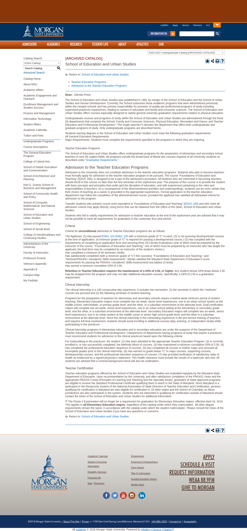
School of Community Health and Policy (41, 195)
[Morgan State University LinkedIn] (142, 498)
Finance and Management (39, 113)
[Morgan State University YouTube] (123, 498)
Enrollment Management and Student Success (41, 106)
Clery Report (137, 467)
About (122, 44)
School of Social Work (37, 229)
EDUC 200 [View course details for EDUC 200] (190, 203)
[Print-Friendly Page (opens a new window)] (217, 61)
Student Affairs (32, 124)
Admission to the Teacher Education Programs (99, 85)
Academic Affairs (34, 89)
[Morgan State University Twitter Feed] (115, 498)
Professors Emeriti (35, 258)
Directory (197, 25)
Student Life (100, 44)
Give (161, 44)
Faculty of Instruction (36, 252)
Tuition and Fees (34, 135)
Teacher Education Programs (88, 82)
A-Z (208, 25)
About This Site (71, 521)
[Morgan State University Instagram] (132, 498)
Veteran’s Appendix (35, 263)
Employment (137, 456)
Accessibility (190, 521)
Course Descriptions (36, 146)
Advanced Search (34, 72)
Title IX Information (140, 473)
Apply (175, 25)
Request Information (192, 472)
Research (76, 44)
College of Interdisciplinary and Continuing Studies (42, 236)
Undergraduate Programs (39, 141)
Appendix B (30, 269)
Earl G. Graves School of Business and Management (40, 186)
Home (51, 31)
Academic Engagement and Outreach (40, 97)
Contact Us (175, 521)
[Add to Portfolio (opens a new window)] (207, 61)
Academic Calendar (35, 129)
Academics (53, 44)
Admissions (29, 44)
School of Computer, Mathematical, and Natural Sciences (39, 206)
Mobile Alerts (137, 484)
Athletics (142, 44)
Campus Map (32, 274)
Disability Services (97, 472)
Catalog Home (32, 78)
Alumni (185, 25)
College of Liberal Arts (37, 161)
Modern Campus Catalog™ (157, 529)
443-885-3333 (159, 521)
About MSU (30, 84)
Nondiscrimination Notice (144, 479)
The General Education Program (37, 154)
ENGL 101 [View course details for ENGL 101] (108, 236)
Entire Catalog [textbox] (33, 63)
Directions (99, 483)
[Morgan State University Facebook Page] (106, 498)
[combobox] (186, 52)
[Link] (217, 25)
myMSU (164, 25)
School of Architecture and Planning (39, 177)
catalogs (81, 529)
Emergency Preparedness (144, 462)
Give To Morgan (198, 488)
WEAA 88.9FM (202, 480)
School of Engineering (37, 223)
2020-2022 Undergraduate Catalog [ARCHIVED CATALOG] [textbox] (182, 52)
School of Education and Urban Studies (38, 216)
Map (90, 483)
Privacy (85, 521)
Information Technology (38, 118)
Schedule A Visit (197, 465)
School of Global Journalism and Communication (40, 169)
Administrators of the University (36, 245)
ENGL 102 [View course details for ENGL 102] (122, 236)
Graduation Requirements (101, 160)
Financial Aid (94, 478)
